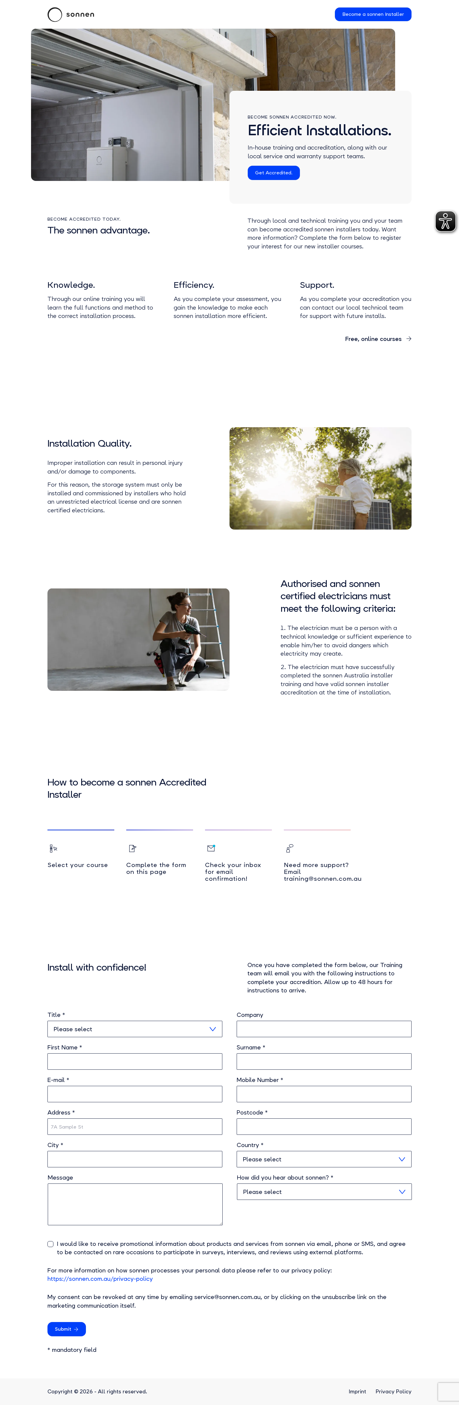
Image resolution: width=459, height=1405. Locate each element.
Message (60, 1177)
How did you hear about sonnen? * (285, 1177)
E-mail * (58, 1080)
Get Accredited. (273, 173)
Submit (63, 1329)
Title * (56, 1015)
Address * (61, 1112)
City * (55, 1145)
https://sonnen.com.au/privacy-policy (100, 1278)
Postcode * (252, 1112)
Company (250, 1015)
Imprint (357, 1392)
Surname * (251, 1047)
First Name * (64, 1047)
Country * (250, 1145)
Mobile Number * (260, 1080)
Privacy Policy (394, 1392)
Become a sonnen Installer (373, 14)
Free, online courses (374, 339)
